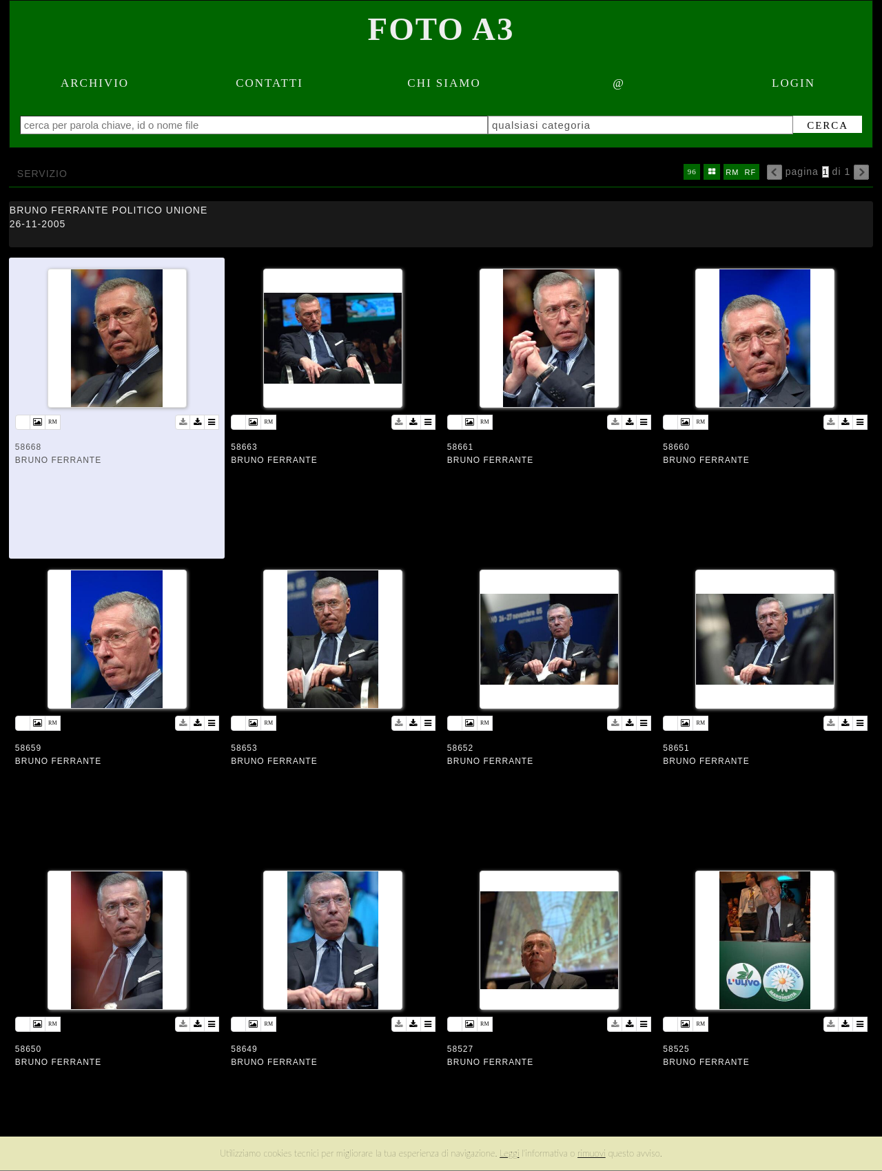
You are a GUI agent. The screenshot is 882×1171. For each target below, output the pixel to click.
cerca (816, 125)
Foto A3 (441, 29)
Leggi (509, 1153)
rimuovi (591, 1153)
